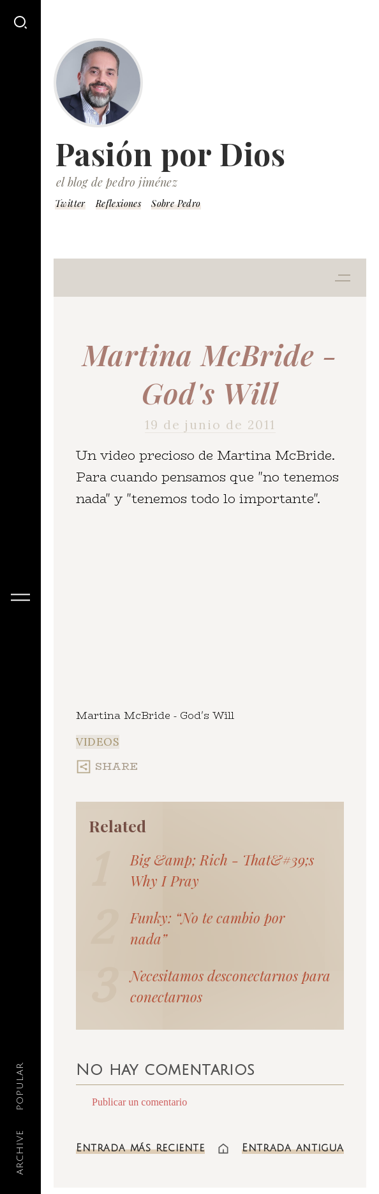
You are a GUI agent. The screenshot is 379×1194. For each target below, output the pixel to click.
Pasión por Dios (170, 153)
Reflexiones (118, 203)
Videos (97, 742)
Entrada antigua (293, 1148)
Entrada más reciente (140, 1148)
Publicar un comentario (139, 1102)
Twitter (70, 203)
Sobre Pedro (175, 203)
